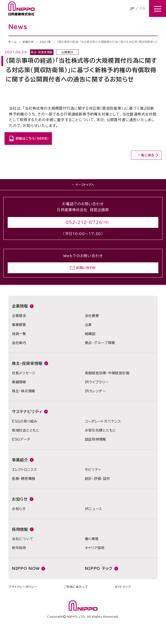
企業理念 (19, 315)
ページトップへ (84, 184)
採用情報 (20, 529)
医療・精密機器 (23, 478)
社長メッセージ (23, 373)
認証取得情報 (95, 439)
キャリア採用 (95, 548)
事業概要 (19, 324)
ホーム (12, 41)
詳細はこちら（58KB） (32, 138)
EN (142, 8)
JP (132, 8)
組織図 (90, 333)
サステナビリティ (27, 412)
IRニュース (93, 509)
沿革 (88, 324)
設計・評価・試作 (97, 478)
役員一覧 (19, 333)
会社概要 (92, 315)
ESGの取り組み (24, 421)
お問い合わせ (86, 267)
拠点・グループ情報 (100, 342)
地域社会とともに (26, 430)
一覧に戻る (146, 155)
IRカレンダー (95, 391)
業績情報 (19, 382)
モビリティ (93, 469)
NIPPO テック (98, 568)
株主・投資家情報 (27, 363)
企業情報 (20, 306)
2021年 (45, 41)
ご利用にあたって (76, 586)
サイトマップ (123, 586)
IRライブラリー (97, 382)
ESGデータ (21, 439)
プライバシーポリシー (22, 586)
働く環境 (92, 539)
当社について (22, 539)
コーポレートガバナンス (103, 421)
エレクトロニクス (24, 469)
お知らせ (28, 41)
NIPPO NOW (26, 568)
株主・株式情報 (23, 391)
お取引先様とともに (100, 430)
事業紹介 (20, 460)
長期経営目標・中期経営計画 (107, 373)
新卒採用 (19, 548)
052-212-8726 (84, 222)
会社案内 (19, 342)
